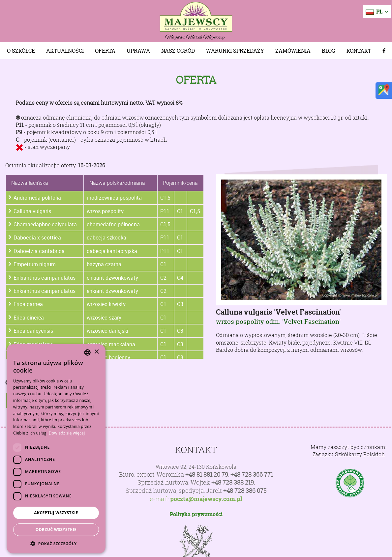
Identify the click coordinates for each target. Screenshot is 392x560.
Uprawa (138, 50)
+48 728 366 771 (251, 474)
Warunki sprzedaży (235, 50)
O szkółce (21, 50)
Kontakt (359, 50)
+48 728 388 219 (232, 482)
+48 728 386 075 (244, 490)
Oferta (105, 50)
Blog (328, 50)
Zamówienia (293, 50)
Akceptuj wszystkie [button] (56, 513)
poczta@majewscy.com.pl (206, 499)
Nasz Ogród (178, 50)
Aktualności (65, 50)
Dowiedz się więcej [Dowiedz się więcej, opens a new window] (67, 433)
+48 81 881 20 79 (206, 474)
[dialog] (56, 448)
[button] (56, 543)
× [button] (96, 352)
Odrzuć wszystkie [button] (56, 529)
